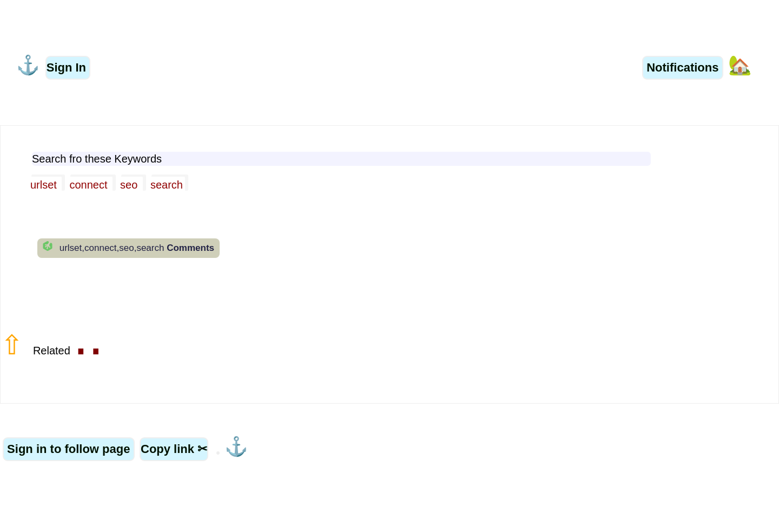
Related (68, 351)
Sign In (68, 67)
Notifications (682, 67)
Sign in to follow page (69, 449)
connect (89, 185)
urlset (45, 185)
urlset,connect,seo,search (135, 248)
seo (130, 185)
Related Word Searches (102, 29)
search (166, 185)
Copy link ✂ (174, 449)
